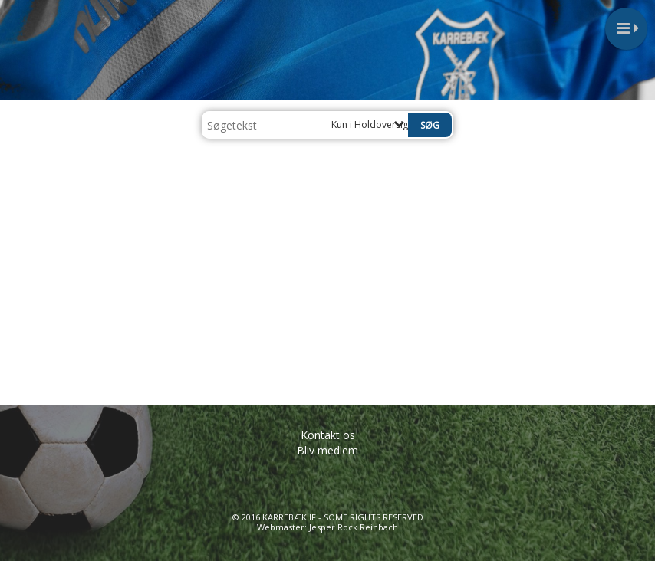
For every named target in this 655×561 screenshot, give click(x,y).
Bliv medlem (327, 450)
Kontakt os (328, 435)
